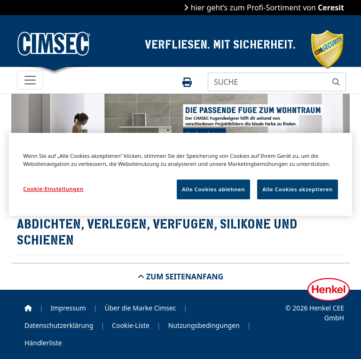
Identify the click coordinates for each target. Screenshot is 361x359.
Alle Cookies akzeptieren (297, 189)
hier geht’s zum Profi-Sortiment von (266, 7)
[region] (180, 174)
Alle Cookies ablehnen (213, 189)
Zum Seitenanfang (183, 276)
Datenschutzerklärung (58, 325)
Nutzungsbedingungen (204, 325)
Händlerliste (43, 342)
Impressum (68, 307)
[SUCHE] (267, 82)
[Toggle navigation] (30, 80)
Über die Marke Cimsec (140, 307)
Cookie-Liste (130, 325)
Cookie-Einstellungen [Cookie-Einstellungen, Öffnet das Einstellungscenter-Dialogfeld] (53, 188)
